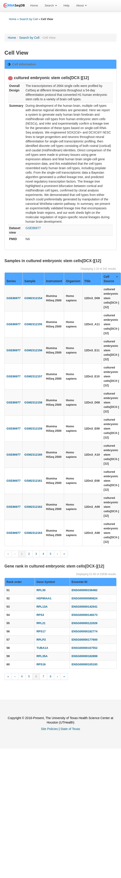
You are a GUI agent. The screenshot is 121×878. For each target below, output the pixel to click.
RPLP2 (41, 639)
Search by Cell (29, 19)
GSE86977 (33, 228)
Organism (73, 281)
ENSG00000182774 (84, 631)
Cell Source (111, 279)
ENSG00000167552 (84, 648)
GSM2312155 (33, 324)
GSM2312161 (33, 480)
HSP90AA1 (43, 598)
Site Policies (49, 729)
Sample (30, 281)
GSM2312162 (33, 506)
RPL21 (40, 623)
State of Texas (70, 729)
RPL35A (42, 656)
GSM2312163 (33, 533)
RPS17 (41, 631)
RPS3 (40, 615)
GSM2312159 (33, 428)
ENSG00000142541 (84, 606)
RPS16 (41, 664)
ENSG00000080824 (84, 598)
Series (11, 281)
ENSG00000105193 (84, 664)
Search (51, 5)
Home (34, 5)
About (81, 5)
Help (67, 5)
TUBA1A (42, 648)
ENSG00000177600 (84, 639)
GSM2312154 (33, 298)
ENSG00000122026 (84, 623)
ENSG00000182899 (84, 656)
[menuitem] (34, 5)
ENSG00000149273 (84, 615)
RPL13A (42, 606)
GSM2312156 (33, 350)
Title (87, 281)
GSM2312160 (33, 454)
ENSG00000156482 (84, 590)
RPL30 (40, 590)
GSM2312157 (33, 376)
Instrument (54, 281)
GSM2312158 (33, 402)
